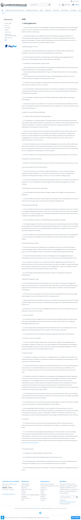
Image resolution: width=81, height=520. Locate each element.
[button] (2, 517)
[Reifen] (41, 10)
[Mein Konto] (66, 4)
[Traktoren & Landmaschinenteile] (14, 10)
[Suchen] (49, 4)
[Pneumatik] (56, 10)
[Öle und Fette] (65, 10)
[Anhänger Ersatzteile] (32, 10)
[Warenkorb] (76, 4)
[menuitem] (75, 1)
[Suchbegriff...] (40, 4)
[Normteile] (73, 10)
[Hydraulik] (48, 10)
